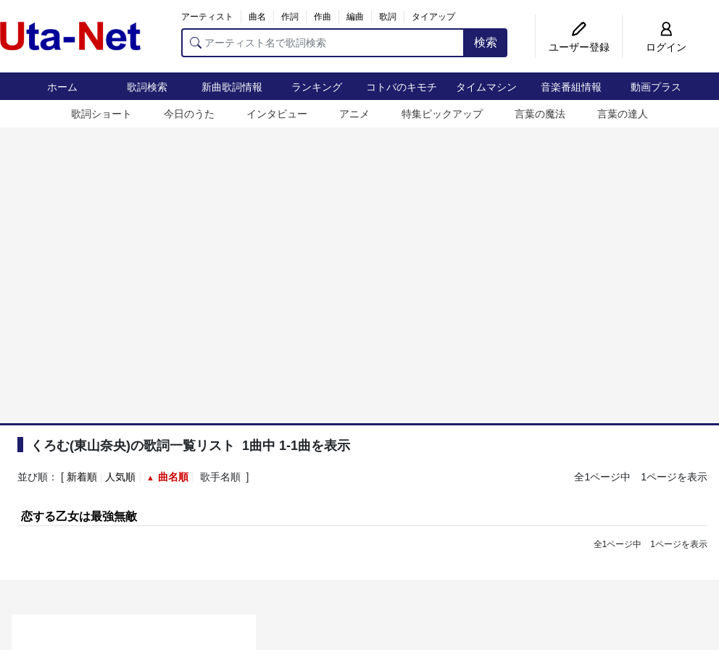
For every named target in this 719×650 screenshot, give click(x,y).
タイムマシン (486, 87)
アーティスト (207, 17)
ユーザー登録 (579, 47)
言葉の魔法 (540, 114)
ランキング (316, 87)
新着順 (82, 477)
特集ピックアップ (442, 114)
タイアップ (433, 17)
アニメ (354, 114)
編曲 (355, 17)
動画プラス (656, 87)
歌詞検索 (147, 87)
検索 (485, 42)
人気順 (120, 477)
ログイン (666, 47)
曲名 (257, 17)
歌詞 (387, 17)
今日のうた (189, 114)
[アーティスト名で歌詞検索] (323, 42)
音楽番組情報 (571, 87)
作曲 (322, 17)
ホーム (62, 87)
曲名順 (173, 477)
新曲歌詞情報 (231, 87)
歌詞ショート (101, 114)
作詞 (290, 17)
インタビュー (276, 114)
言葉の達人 (622, 114)
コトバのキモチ (401, 87)
